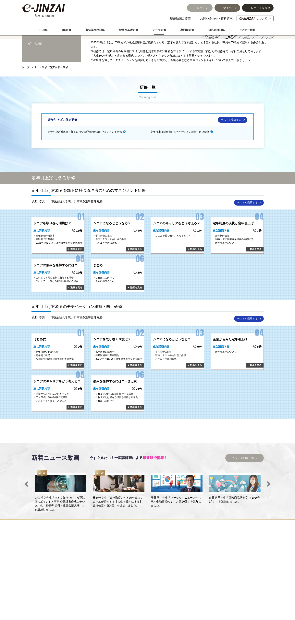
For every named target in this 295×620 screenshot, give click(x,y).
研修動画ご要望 (180, 18)
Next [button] (269, 513)
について (255, 18)
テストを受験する (231, 148)
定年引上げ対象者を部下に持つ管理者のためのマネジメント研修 (85, 160)
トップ (25, 95)
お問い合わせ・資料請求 (216, 18)
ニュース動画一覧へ (244, 486)
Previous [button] (26, 513)
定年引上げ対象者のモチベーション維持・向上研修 (180, 160)
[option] (60, 519)
